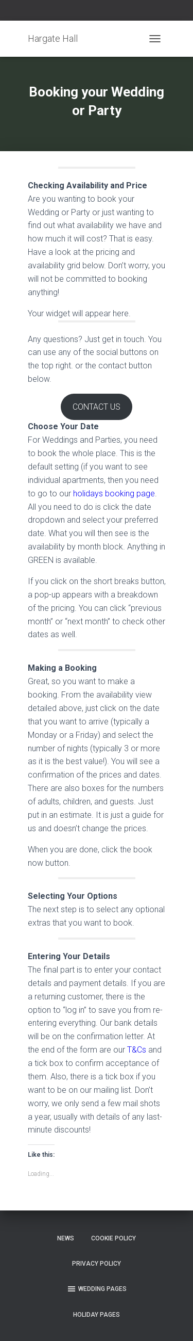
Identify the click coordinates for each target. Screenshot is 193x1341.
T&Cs (136, 1050)
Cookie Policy (113, 1238)
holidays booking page (114, 493)
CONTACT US (96, 407)
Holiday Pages (96, 1314)
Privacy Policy (96, 1263)
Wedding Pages (96, 1289)
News (65, 1238)
